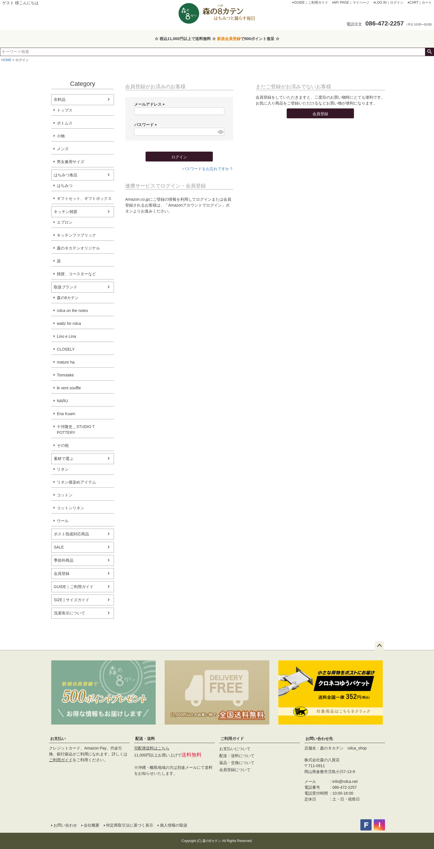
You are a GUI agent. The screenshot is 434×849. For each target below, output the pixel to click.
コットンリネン (70, 508)
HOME (6, 60)
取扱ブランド (65, 287)
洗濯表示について (69, 613)
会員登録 (61, 573)
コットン (65, 495)
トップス (65, 110)
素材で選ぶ (63, 458)
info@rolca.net (345, 781)
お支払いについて (235, 748)
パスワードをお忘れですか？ (207, 168)
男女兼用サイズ (70, 161)
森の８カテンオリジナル (78, 248)
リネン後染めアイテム (76, 482)
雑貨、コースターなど (76, 274)
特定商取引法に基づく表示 (129, 825)
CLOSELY (66, 349)
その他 (63, 445)
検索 (429, 52)
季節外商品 (63, 560)
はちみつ (65, 185)
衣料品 (60, 99)
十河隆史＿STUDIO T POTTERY (76, 429)
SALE (59, 547)
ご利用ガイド (61, 760)
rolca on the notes (72, 310)
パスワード (146, 124)
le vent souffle (69, 388)
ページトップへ (379, 645)
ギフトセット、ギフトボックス (84, 198)
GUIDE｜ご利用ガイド (74, 586)
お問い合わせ (65, 825)
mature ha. (66, 362)
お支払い (58, 738)
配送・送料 (145, 738)
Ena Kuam (66, 413)
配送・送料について (237, 755)
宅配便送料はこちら (151, 748)
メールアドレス (150, 104)
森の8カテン (68, 297)
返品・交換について (237, 762)
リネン (63, 469)
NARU (62, 401)
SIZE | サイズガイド (71, 600)
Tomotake (65, 375)
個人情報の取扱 (173, 825)
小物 (61, 136)
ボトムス (65, 123)
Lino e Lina (66, 336)
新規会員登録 (229, 38)
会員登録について (235, 769)
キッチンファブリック (76, 235)
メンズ (63, 149)
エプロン (65, 222)
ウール (63, 521)
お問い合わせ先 (319, 738)
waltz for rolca (69, 323)
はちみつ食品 (65, 175)
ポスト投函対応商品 (71, 534)
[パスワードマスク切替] (220, 131)
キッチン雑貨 (65, 211)
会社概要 (91, 825)
